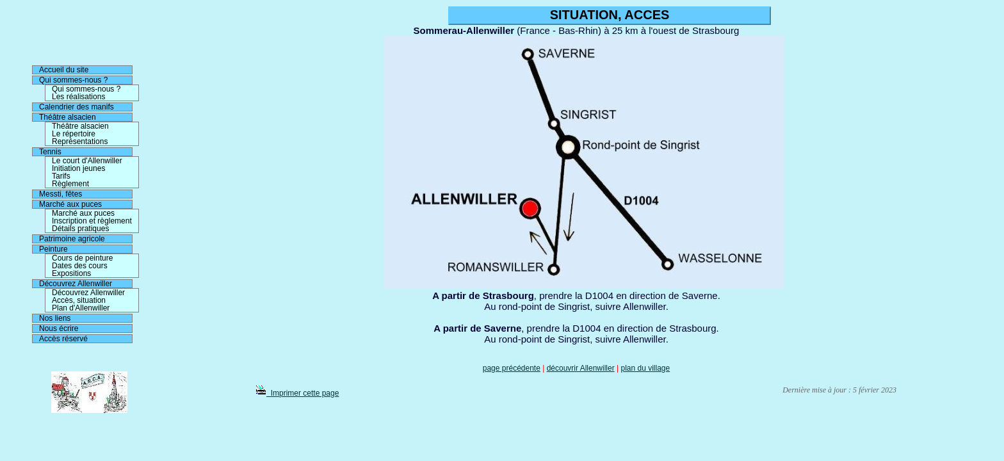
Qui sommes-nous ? (73, 80)
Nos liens (54, 318)
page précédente (511, 368)
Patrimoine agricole (72, 239)
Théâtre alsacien (67, 117)
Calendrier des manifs (76, 107)
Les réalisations (78, 97)
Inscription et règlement (92, 221)
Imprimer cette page (297, 393)
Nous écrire (58, 328)
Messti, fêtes (60, 194)
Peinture (53, 249)
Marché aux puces (70, 204)
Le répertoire (73, 134)
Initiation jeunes (78, 168)
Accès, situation (79, 300)
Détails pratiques (80, 228)
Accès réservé (63, 339)
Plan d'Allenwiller (80, 308)
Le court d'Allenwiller (87, 161)
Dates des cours (80, 266)
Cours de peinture (82, 258)
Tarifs (61, 176)
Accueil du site (63, 70)
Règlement (70, 184)
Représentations (80, 141)
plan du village (645, 368)
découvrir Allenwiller (581, 368)
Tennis (50, 152)
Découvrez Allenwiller (75, 283)
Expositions (71, 273)
